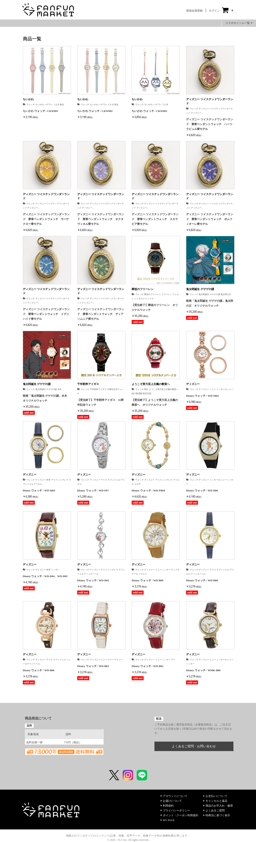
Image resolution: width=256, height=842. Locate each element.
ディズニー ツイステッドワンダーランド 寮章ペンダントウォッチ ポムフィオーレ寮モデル (209, 219)
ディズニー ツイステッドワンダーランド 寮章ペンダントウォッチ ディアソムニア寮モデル (100, 314)
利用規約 (167, 805)
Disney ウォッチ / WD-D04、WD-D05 (45, 576)
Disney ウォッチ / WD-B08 (202, 580)
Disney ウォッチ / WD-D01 (93, 580)
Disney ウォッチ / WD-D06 (202, 490)
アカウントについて (174, 796)
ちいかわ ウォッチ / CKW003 (149, 111)
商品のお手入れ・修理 (218, 805)
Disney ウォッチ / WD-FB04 (148, 490)
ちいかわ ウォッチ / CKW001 (40, 111)
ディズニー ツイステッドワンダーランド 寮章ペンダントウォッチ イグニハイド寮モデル (46, 314)
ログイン (214, 10)
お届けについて (171, 800)
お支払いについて (215, 796)
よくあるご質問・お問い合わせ (194, 746)
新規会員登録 (194, 10)
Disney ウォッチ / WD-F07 (93, 490)
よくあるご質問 (214, 810)
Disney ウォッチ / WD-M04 (202, 395)
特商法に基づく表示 (216, 815)
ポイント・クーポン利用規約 (179, 815)
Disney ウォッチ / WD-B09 (147, 580)
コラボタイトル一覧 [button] (238, 23)
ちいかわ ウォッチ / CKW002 (95, 111)
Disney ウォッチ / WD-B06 (38, 670)
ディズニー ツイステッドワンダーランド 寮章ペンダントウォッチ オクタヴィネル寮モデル (100, 219)
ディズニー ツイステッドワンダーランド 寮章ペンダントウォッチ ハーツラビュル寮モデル (209, 124)
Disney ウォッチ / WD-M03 (39, 490)
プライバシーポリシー (175, 810)
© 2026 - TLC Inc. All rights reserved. (128, 839)
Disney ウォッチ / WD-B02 (147, 666)
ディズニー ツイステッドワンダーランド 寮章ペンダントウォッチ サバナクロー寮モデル (46, 219)
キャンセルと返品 (215, 800)
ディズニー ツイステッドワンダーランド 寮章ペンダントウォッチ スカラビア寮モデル (155, 219)
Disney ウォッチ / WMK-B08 (203, 670)
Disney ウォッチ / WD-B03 (93, 666)
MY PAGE (168, 820)
